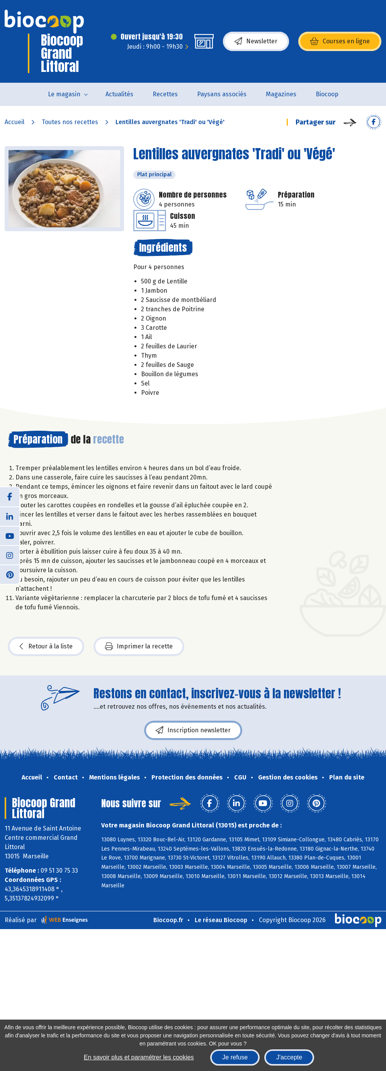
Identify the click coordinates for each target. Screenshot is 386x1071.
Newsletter (256, 41)
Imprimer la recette (139, 646)
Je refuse (235, 1057)
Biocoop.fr (168, 920)
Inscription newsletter (193, 730)
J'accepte (289, 1057)
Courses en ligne (340, 41)
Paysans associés (222, 94)
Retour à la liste (46, 646)
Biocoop (327, 94)
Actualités (119, 94)
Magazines (281, 94)
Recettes (165, 94)
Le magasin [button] (64, 94)
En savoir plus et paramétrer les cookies (139, 1057)
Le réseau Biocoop (221, 920)
